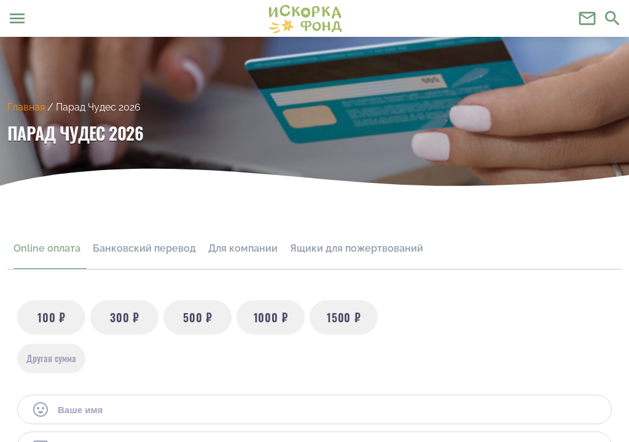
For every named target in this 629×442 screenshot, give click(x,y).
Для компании (243, 248)
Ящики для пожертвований (356, 248)
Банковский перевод (144, 248)
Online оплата (47, 248)
